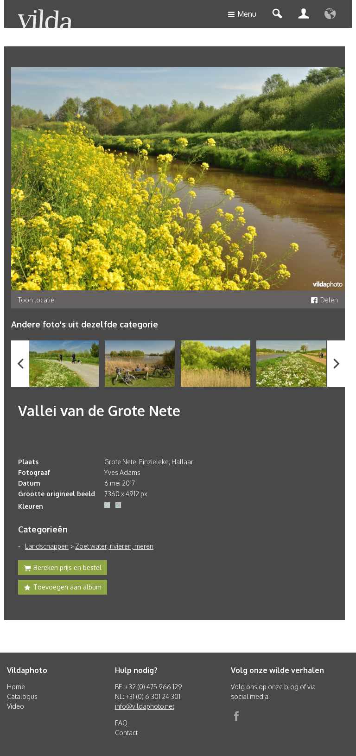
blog (291, 687)
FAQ (121, 723)
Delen (324, 300)
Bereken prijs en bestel (63, 569)
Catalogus (22, 696)
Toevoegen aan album (63, 588)
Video (15, 706)
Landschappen (47, 546)
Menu (242, 14)
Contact (126, 733)
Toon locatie (36, 300)
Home (16, 687)
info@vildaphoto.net (144, 706)
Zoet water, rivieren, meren (114, 546)
